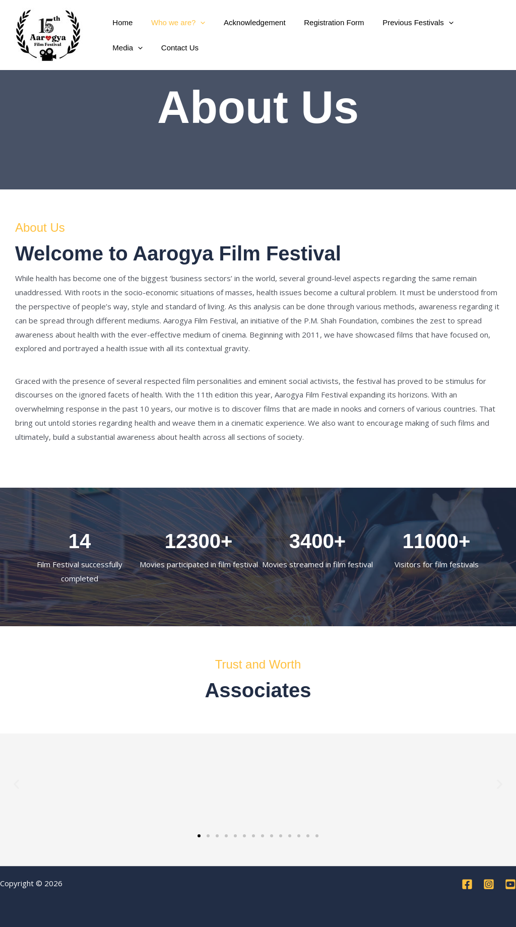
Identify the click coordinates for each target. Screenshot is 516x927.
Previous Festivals (402, 22)
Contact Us (129, 47)
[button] (195, 22)
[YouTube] (510, 884)
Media (469, 22)
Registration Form (322, 22)
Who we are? (173, 22)
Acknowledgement (246, 22)
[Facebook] (467, 884)
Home (121, 22)
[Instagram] (488, 884)
